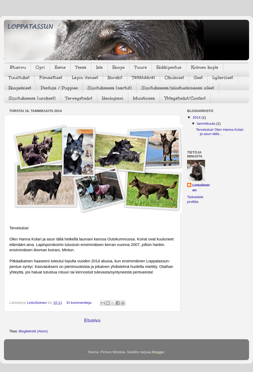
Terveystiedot (78, 98)
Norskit (115, 77)
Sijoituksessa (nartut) (109, 88)
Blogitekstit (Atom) (33, 331)
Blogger (158, 352)
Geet (198, 77)
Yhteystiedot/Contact (185, 98)
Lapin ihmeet (85, 77)
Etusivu (18, 67)
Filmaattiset (50, 77)
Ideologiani (112, 98)
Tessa (80, 67)
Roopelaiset (20, 88)
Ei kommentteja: (80, 303)
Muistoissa (144, 98)
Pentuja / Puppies (59, 88)
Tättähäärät (143, 77)
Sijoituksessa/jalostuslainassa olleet (178, 88)
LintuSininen (201, 187)
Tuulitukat (19, 77)
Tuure (140, 67)
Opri (40, 67)
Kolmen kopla (204, 67)
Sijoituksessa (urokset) (32, 98)
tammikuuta (206, 123)
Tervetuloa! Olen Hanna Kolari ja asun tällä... (220, 132)
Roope (119, 67)
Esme (60, 67)
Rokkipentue (169, 67)
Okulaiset (174, 77)
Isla (99, 67)
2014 (197, 117)
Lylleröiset (222, 77)
